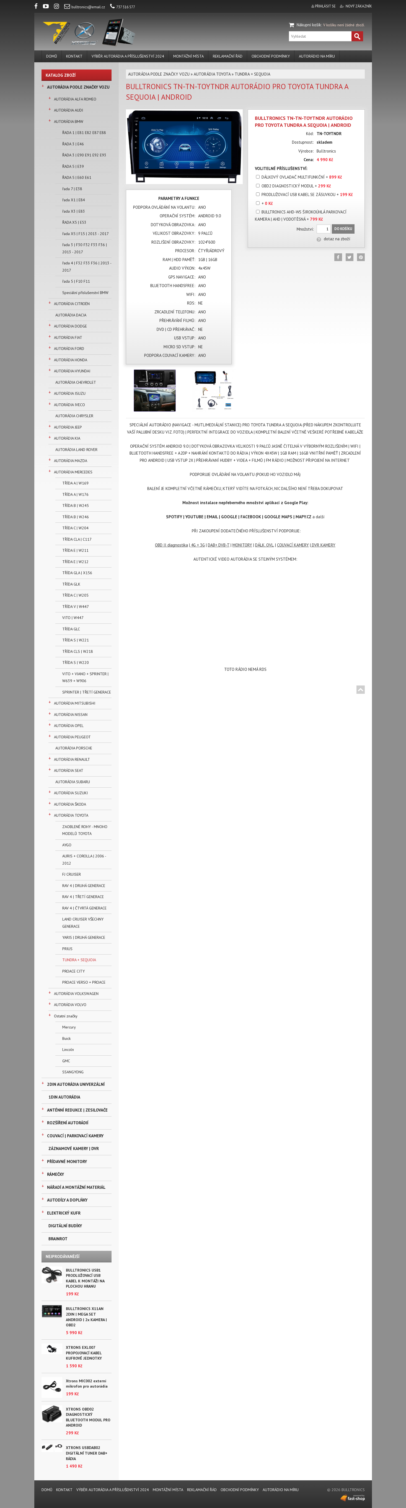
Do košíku (343, 228)
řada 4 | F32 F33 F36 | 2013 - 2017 (86, 267)
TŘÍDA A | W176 (75, 494)
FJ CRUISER (71, 874)
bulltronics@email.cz (84, 7)
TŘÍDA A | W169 (75, 483)
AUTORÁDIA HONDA (70, 359)
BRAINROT (58, 1238)
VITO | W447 (73, 617)
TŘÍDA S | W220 (75, 662)
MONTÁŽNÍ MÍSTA (188, 56)
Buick (66, 1038)
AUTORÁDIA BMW (68, 121)
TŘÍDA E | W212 (75, 561)
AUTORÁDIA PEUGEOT (72, 736)
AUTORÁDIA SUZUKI (71, 792)
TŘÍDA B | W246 (75, 516)
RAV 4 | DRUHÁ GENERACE (83, 885)
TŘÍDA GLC (71, 629)
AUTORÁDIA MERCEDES (73, 472)
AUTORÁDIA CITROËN (72, 303)
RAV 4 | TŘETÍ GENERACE (83, 896)
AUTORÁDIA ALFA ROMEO (75, 99)
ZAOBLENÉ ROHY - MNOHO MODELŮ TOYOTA (84, 830)
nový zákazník (359, 6)
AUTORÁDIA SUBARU (72, 781)
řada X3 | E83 (73, 211)
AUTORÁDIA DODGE (70, 326)
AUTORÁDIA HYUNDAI (72, 370)
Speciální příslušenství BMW (85, 292)
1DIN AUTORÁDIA (64, 1097)
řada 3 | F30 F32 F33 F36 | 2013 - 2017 (84, 248)
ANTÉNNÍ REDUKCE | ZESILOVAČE (77, 1110)
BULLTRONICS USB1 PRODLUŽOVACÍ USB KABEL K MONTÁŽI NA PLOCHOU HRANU (85, 1278)
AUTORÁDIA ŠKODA (70, 804)
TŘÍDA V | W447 (75, 606)
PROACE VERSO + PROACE (83, 982)
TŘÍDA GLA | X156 (77, 572)
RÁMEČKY (55, 1174)
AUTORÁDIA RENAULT (72, 759)
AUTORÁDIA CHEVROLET (75, 382)
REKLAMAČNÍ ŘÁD (227, 56)
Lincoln (68, 1049)
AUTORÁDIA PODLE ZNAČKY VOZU (78, 87)
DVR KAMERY (323, 545)
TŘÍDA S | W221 (75, 640)
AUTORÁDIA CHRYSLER (74, 415)
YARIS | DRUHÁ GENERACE (83, 937)
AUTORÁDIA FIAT (68, 337)
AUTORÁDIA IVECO (69, 404)
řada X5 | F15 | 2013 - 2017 (85, 233)
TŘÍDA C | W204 (75, 527)
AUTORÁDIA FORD (69, 348)
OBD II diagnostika (171, 545)
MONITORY (242, 545)
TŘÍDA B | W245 (75, 505)
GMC (66, 1060)
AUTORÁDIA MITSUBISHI (74, 703)
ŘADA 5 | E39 (73, 166)
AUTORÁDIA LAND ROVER (76, 449)
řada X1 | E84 (73, 199)
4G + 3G (197, 545)
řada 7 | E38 (72, 188)
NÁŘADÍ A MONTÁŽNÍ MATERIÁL (76, 1187)
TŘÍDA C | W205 (75, 595)
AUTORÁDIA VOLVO (70, 1004)
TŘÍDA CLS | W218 (77, 651)
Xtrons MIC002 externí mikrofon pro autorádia (87, 1383)
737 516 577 (122, 7)
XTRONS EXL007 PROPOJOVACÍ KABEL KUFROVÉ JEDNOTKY (84, 1353)
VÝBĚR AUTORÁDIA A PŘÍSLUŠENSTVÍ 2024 (128, 56)
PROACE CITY (73, 971)
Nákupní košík (309, 24)
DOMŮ (51, 56)
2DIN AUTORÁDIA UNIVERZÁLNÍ (76, 1084)
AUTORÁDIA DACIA (70, 315)
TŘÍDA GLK (71, 584)
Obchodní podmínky (271, 56)
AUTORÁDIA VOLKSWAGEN (76, 993)
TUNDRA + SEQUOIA (79, 959)
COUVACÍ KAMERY (293, 545)
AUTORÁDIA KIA (67, 438)
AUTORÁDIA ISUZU (70, 393)
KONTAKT (74, 56)
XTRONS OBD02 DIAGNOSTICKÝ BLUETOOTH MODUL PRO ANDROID (88, 1417)
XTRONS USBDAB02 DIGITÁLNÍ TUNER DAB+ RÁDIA (86, 1453)
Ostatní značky (65, 1016)
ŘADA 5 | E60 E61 (76, 177)
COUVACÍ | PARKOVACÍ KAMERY (75, 1135)
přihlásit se (325, 6)
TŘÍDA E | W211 (75, 550)
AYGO (66, 844)
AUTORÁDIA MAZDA (70, 460)
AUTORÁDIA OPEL (69, 725)
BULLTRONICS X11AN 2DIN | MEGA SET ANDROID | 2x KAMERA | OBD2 (86, 1316)
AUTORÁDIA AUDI (68, 110)
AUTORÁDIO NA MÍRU (317, 56)
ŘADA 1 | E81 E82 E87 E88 (84, 132)
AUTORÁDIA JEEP (68, 427)
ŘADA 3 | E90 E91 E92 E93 (84, 155)
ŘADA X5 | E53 (74, 222)
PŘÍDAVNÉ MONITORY (67, 1161)
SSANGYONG (73, 1071)
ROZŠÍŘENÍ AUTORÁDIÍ (67, 1122)
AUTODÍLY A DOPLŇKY (67, 1200)
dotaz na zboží (333, 238)
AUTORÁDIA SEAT (68, 770)
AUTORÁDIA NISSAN (70, 714)
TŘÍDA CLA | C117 (77, 539)
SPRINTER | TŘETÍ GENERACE (86, 692)
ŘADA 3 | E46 (73, 143)
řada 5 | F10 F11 (76, 281)
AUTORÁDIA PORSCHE (73, 748)
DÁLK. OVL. (264, 545)
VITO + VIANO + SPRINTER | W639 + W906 (85, 677)
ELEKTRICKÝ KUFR (64, 1213)
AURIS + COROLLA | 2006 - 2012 (84, 860)
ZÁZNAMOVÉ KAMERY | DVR (73, 1148)
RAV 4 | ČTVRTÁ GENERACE (84, 908)
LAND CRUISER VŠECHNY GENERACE (83, 923)
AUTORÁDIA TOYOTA (71, 815)
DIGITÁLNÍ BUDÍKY (65, 1225)
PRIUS (67, 948)
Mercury (69, 1027)
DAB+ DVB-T (218, 545)
